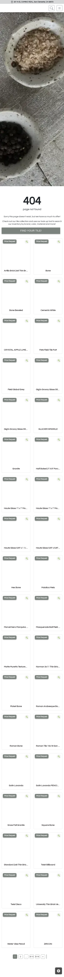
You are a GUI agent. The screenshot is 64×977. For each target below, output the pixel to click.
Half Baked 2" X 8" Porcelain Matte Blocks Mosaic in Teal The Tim (48, 469)
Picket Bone (16, 706)
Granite (16, 469)
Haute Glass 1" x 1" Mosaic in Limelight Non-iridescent (48, 508)
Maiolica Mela (48, 587)
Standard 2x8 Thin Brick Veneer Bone (16, 865)
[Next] (43, 957)
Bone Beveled (16, 310)
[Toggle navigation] (59, 8)
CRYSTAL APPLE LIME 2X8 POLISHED (16, 350)
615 (31, 956)
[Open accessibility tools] (58, 970)
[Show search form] (51, 8)
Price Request (9, 241)
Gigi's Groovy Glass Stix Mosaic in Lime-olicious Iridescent (48, 389)
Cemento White (48, 310)
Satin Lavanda (16, 785)
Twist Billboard (48, 865)
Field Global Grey (16, 389)
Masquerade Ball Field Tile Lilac (48, 627)
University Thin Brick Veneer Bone (48, 904)
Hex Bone (16, 587)
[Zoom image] (27, 242)
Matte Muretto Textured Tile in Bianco (16, 667)
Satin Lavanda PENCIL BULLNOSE (48, 785)
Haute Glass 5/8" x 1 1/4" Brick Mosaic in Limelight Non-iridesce (16, 548)
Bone (48, 271)
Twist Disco (16, 904)
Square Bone (48, 825)
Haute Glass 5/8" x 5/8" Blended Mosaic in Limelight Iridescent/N (48, 548)
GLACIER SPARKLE (48, 429)
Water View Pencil (16, 944)
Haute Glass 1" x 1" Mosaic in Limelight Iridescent (16, 508)
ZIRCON (48, 944)
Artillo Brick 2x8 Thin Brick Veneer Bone (16, 271)
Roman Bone (16, 746)
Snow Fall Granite (16, 825)
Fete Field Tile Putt (48, 350)
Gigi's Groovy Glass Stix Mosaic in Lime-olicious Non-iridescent (16, 429)
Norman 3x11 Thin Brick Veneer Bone (48, 667)
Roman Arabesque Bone (48, 706)
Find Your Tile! (31, 230)
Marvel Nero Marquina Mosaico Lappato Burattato (16, 627)
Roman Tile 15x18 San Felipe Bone (48, 746)
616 (37, 956)
